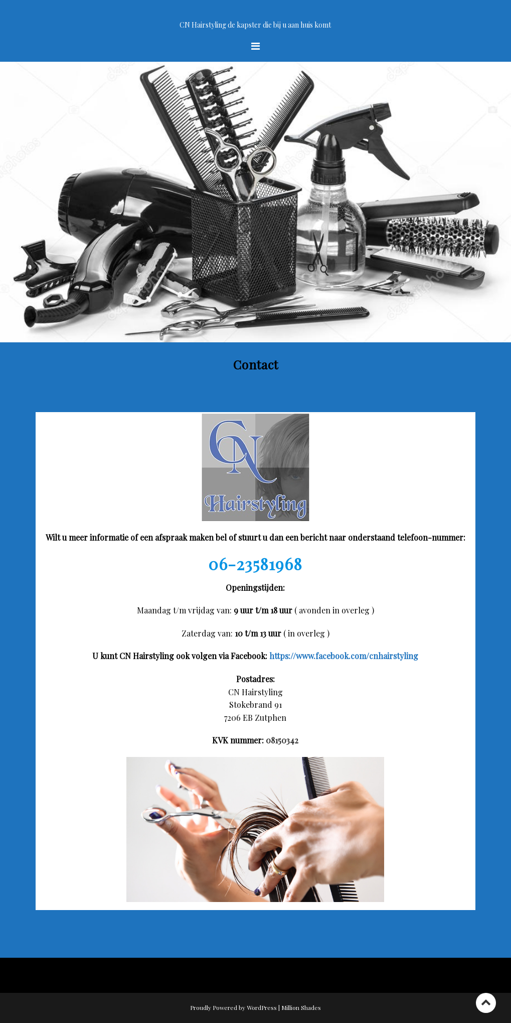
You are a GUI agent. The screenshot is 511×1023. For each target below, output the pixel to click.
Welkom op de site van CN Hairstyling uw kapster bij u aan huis (255, 14)
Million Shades (301, 1007)
